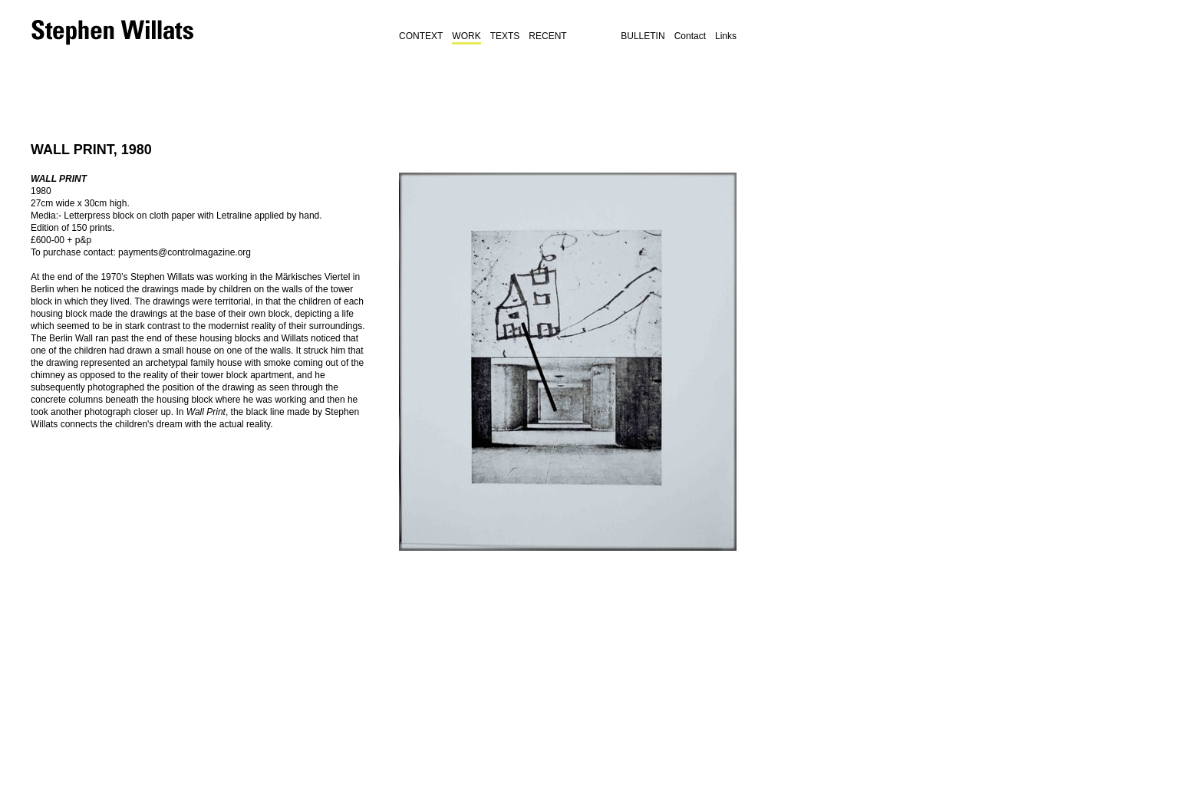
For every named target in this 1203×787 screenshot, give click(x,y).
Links (726, 36)
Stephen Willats (115, 32)
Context (421, 36)
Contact (690, 36)
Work (466, 36)
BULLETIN (642, 36)
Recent (547, 36)
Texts (505, 36)
